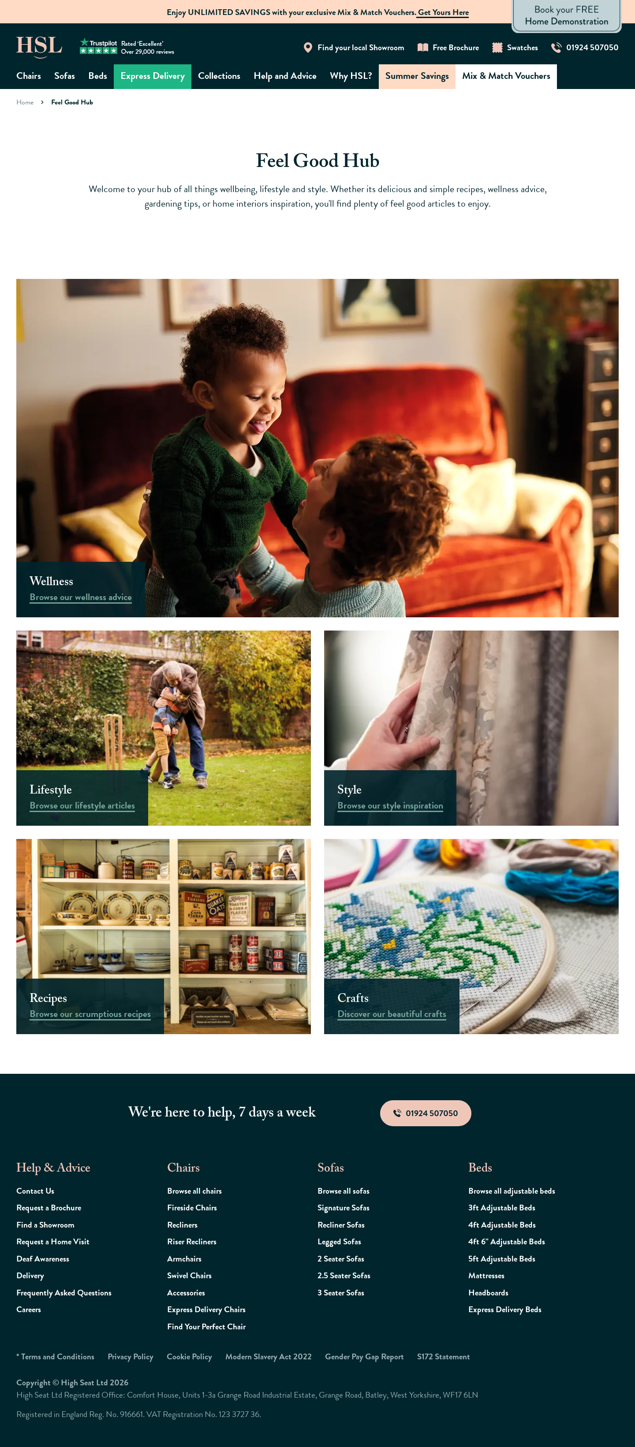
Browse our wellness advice (81, 597)
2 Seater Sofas (341, 1259)
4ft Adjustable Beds (502, 1225)
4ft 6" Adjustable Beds (506, 1241)
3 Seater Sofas (341, 1293)
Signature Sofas (344, 1207)
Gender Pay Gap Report (364, 1356)
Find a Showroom (45, 1225)
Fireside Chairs (192, 1207)
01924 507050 (425, 1113)
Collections (219, 75)
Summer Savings (417, 75)
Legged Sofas (339, 1241)
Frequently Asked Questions (64, 1293)
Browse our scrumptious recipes (90, 1013)
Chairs (28, 75)
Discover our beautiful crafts (391, 1013)
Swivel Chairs (189, 1275)
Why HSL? (351, 75)
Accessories (186, 1293)
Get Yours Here (442, 12)
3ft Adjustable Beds (501, 1207)
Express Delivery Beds (505, 1309)
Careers (28, 1309)
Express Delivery (152, 75)
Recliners (182, 1225)
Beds (97, 75)
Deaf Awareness (42, 1259)
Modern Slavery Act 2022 (268, 1356)
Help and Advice (285, 75)
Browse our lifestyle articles (82, 805)
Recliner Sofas (341, 1225)
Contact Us (35, 1191)
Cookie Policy (189, 1356)
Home (25, 102)
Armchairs (184, 1259)
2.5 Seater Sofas (344, 1275)
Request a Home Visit (53, 1241)
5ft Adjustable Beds (501, 1259)
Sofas (64, 75)
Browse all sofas (344, 1191)
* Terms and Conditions (55, 1356)
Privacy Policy (130, 1356)
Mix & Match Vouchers (506, 75)
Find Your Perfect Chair (206, 1326)
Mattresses (486, 1275)
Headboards (488, 1293)
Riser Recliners (192, 1241)
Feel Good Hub (72, 102)
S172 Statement (443, 1356)
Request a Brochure (48, 1207)
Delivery (30, 1275)
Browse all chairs (194, 1191)
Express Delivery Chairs (206, 1309)
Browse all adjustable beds (511, 1191)
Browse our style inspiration (390, 805)
